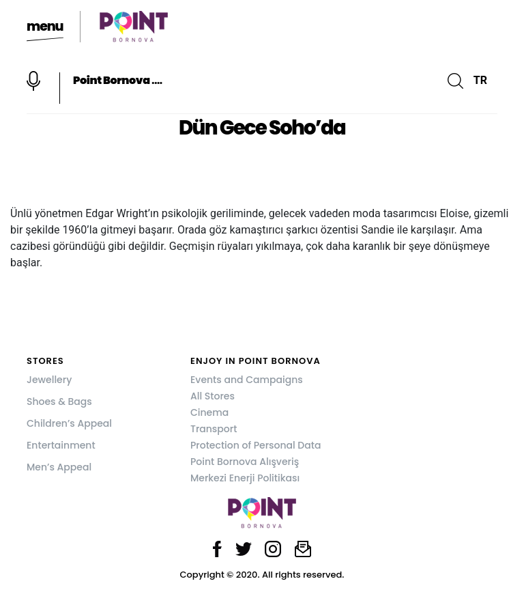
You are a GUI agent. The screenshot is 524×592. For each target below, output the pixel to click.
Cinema (209, 412)
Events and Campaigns (246, 379)
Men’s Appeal (59, 467)
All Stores (212, 396)
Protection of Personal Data (255, 445)
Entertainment (61, 445)
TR (480, 80)
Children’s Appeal (69, 423)
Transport (213, 429)
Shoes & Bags (59, 401)
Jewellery (49, 379)
